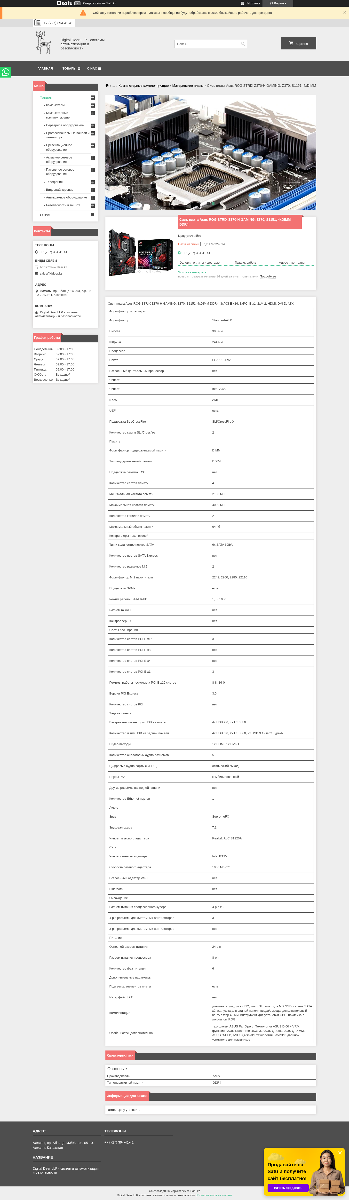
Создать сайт (92, 3)
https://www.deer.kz (53, 267)
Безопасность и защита (63, 205)
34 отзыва (253, 3)
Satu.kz (195, 1191)
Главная (45, 68)
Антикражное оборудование (66, 197)
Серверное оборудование (65, 125)
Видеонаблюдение (59, 189)
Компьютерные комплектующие (144, 85)
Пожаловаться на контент (214, 1195)
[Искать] (243, 44)
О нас (92, 68)
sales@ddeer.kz (51, 273)
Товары (69, 68)
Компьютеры (55, 105)
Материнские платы (188, 85)
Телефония (54, 182)
